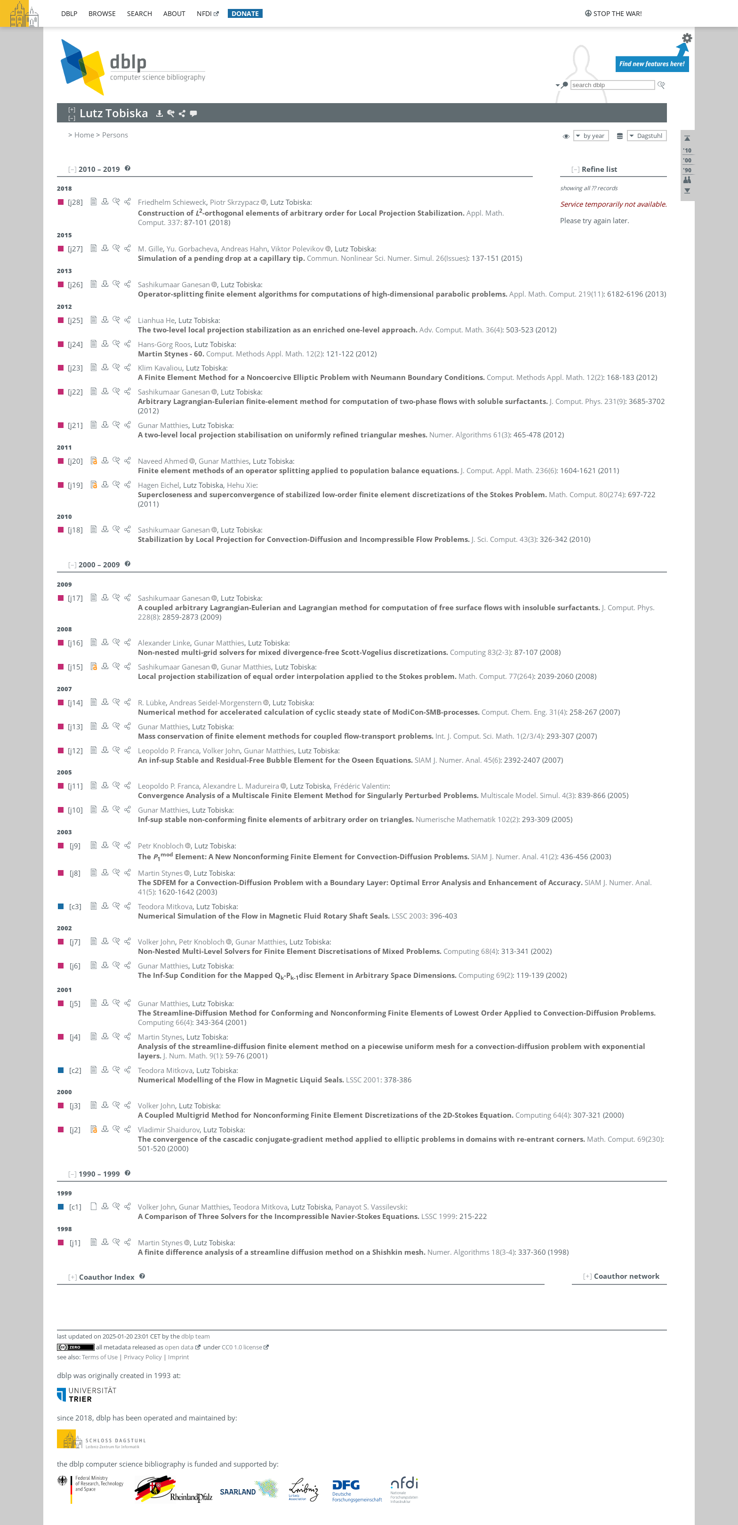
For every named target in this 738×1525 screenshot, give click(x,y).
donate (245, 13)
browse (102, 13)
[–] (575, 169)
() (387, 258)
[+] (587, 1276)
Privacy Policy (143, 1357)
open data (179, 1347)
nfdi (204, 13)
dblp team (195, 1336)
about (174, 13)
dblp (69, 13)
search (139, 13)
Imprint (178, 1357)
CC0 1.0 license (242, 1347)
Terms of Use (100, 1357)
